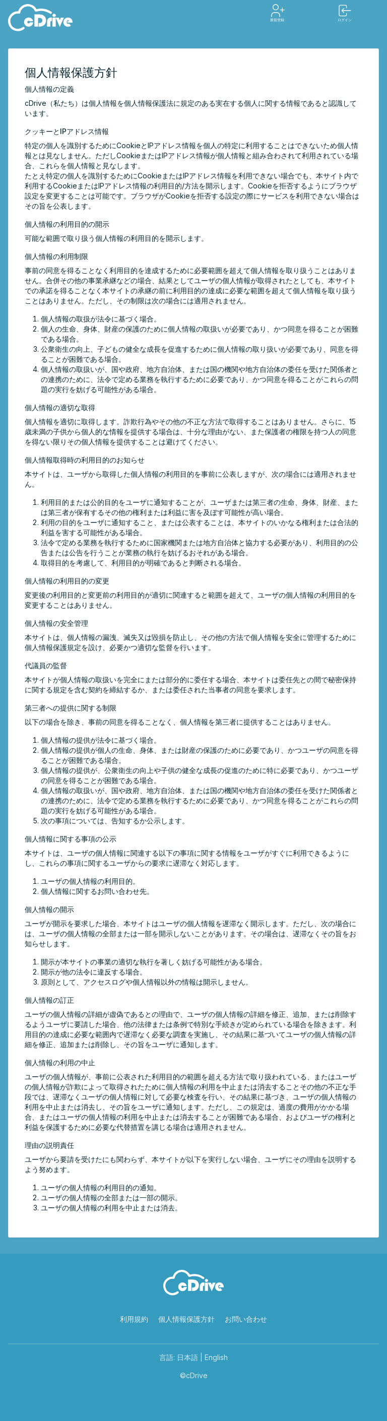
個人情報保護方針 (186, 1319)
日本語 (187, 1357)
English (216, 1357)
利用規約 (134, 1319)
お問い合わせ (246, 1319)
